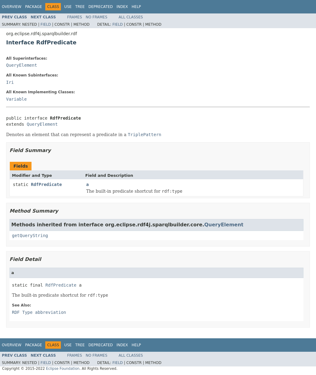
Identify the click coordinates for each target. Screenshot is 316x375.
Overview (11, 7)
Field (45, 24)
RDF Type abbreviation (39, 312)
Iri (10, 82)
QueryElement (21, 65)
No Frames (96, 17)
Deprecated (100, 7)
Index (122, 7)
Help (136, 7)
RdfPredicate (46, 184)
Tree (80, 7)
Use (68, 7)
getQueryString (30, 235)
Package (33, 7)
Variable (16, 99)
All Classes (131, 17)
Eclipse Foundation (63, 368)
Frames (74, 17)
